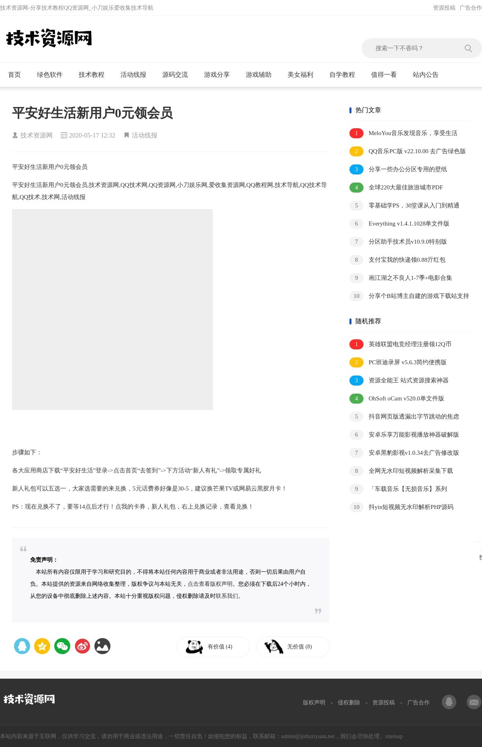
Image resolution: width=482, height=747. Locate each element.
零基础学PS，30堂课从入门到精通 (404, 206)
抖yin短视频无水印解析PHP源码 (401, 507)
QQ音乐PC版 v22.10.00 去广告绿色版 (407, 151)
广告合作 (471, 8)
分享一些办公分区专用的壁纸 (398, 169)
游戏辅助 (262, 74)
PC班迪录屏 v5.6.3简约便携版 (398, 362)
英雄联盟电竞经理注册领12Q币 (400, 344)
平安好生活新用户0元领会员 (92, 113)
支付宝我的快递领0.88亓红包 (397, 260)
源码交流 (178, 74)
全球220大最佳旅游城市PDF (396, 188)
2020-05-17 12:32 (92, 135)
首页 (18, 74)
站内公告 (429, 74)
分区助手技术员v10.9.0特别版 (398, 242)
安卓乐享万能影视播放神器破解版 (404, 435)
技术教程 (95, 74)
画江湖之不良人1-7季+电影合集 (400, 278)
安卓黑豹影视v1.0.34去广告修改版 (404, 453)
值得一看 (387, 74)
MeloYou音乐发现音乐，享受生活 (403, 133)
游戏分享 (220, 74)
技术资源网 (36, 135)
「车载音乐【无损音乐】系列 (398, 489)
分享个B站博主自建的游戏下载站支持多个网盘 (409, 296)
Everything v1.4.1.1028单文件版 (399, 224)
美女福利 (304, 74)
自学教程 (345, 74)
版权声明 (314, 703)
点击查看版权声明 (210, 584)
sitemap (394, 736)
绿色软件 (53, 74)
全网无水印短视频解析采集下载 (401, 471)
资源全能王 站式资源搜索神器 (399, 381)
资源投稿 (444, 8)
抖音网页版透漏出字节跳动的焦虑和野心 (404, 417)
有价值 (221, 647)
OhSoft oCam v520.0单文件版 (396, 399)
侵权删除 (349, 703)
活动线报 (136, 74)
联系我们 (227, 596)
